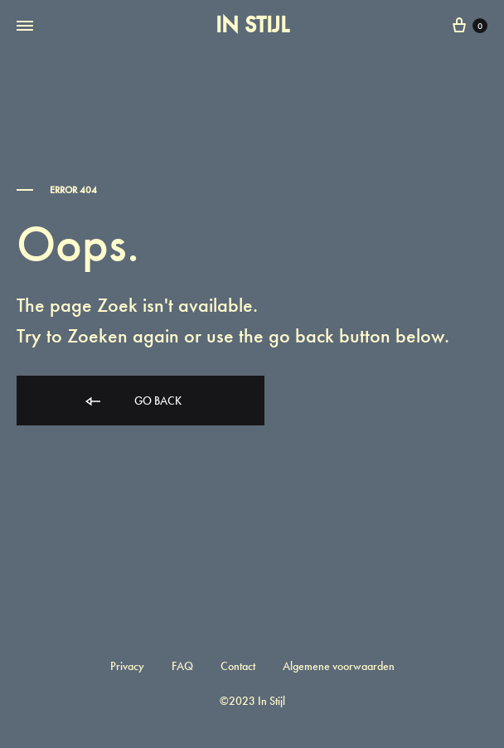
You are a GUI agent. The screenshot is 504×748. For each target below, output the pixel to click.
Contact (237, 665)
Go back (132, 401)
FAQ (182, 665)
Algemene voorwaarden (339, 665)
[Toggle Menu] (25, 26)
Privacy (127, 665)
